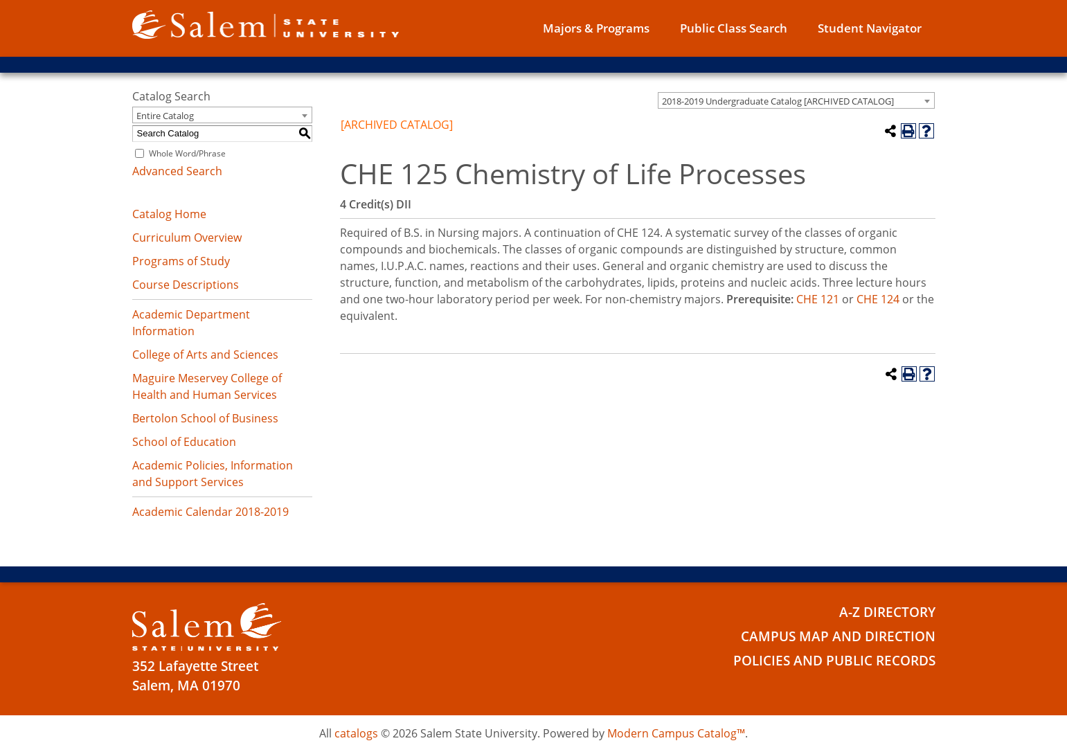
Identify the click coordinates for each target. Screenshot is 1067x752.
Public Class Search (733, 28)
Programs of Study (181, 261)
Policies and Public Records (834, 661)
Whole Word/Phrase (187, 153)
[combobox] (796, 100)
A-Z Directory (887, 612)
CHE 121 (817, 299)
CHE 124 (878, 299)
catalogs (356, 733)
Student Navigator (870, 28)
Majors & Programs (596, 28)
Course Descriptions (185, 284)
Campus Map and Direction (838, 636)
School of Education (184, 441)
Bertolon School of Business (205, 418)
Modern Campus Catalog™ (676, 733)
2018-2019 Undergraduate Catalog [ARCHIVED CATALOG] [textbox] (778, 101)
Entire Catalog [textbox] (165, 115)
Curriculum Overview (187, 237)
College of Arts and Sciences (205, 354)
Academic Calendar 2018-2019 (210, 511)
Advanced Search (177, 171)
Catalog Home (169, 214)
